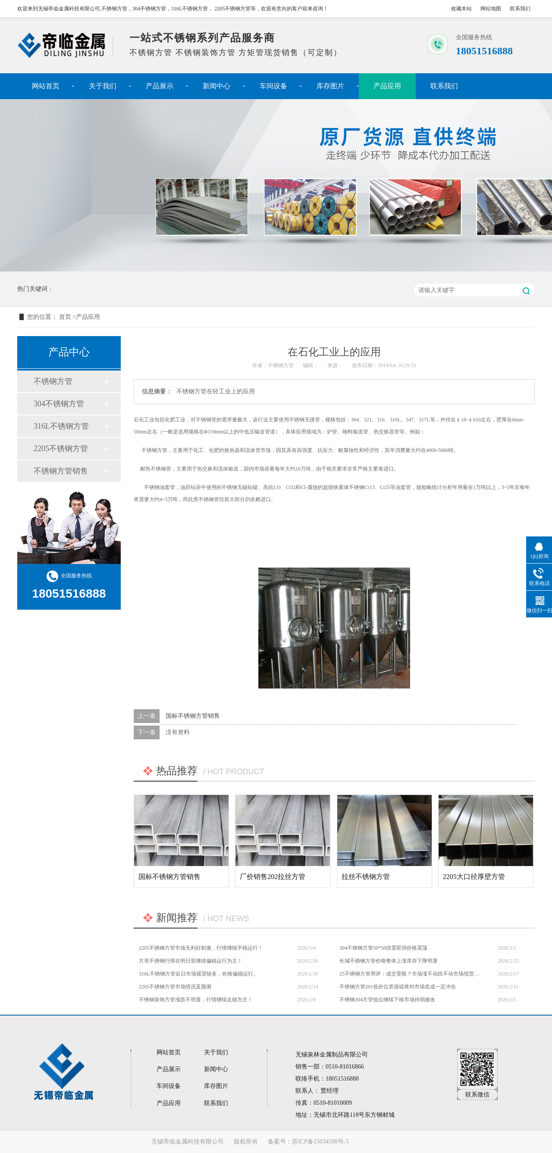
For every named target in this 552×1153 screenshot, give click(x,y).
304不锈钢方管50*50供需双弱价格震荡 (383, 948)
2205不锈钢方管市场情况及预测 (175, 987)
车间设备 (273, 86)
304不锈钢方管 (59, 403)
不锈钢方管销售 (61, 471)
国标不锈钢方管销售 (193, 716)
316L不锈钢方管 (61, 426)
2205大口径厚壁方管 (474, 876)
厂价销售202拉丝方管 (272, 876)
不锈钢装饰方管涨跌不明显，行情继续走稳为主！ (196, 1000)
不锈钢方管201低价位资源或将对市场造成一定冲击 (397, 987)
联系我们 (520, 9)
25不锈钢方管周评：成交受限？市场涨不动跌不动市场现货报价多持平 (409, 974)
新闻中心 (216, 86)
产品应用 (387, 86)
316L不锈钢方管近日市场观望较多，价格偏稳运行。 (198, 974)
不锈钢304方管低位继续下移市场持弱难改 (387, 1000)
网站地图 (490, 9)
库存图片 (330, 86)
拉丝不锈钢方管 (366, 876)
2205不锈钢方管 (61, 448)
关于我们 (102, 86)
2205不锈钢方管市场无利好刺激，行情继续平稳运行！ (201, 948)
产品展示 (159, 86)
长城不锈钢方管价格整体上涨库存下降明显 (388, 961)
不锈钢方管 (53, 381)
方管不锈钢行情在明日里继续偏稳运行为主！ (190, 961)
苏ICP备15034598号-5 (320, 1141)
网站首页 (46, 86)
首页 (66, 317)
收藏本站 (461, 9)
